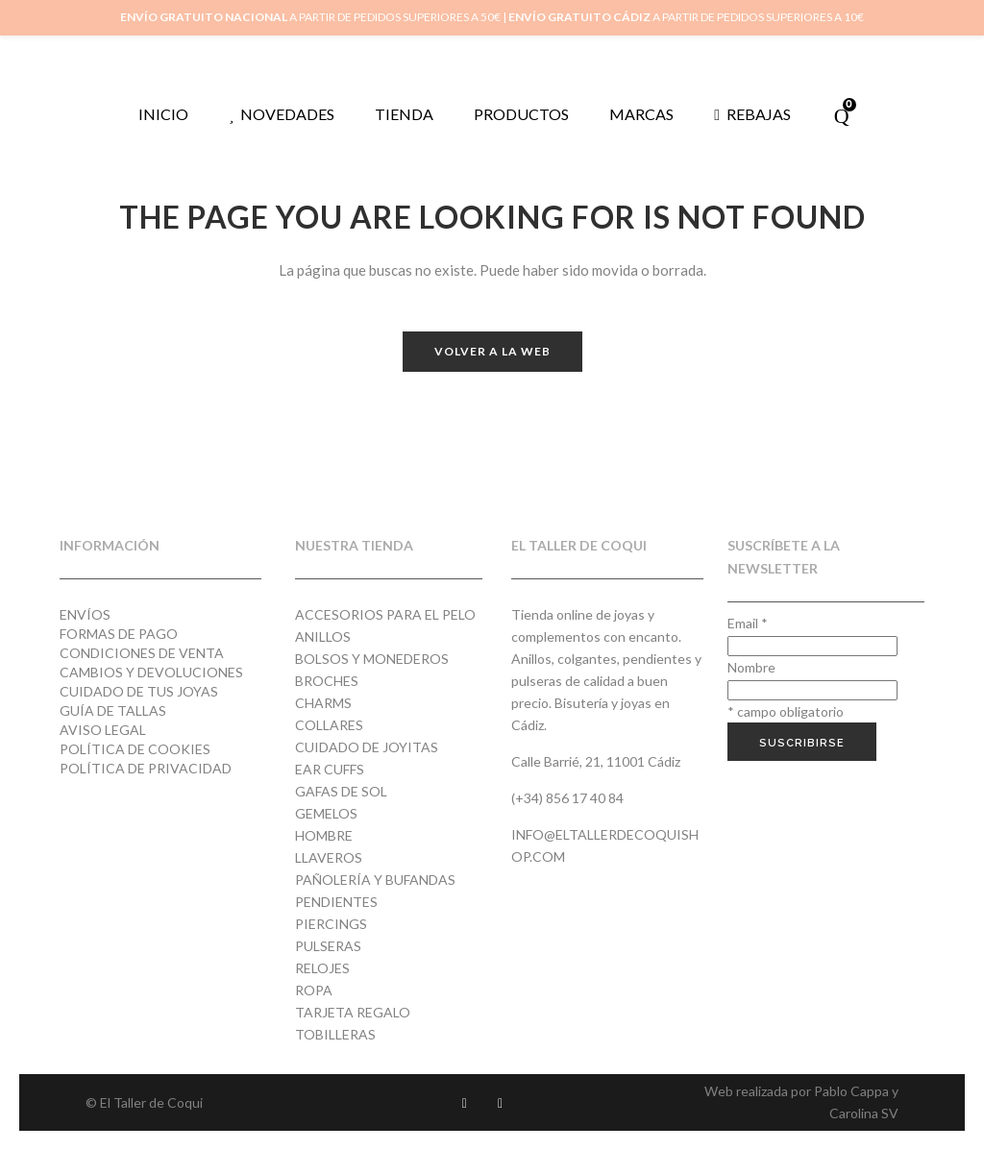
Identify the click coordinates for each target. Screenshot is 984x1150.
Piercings (331, 924)
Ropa (313, 990)
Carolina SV (863, 1113)
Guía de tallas (113, 710)
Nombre (751, 667)
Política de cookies (135, 748)
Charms (323, 703)
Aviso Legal (103, 729)
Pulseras (328, 946)
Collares (329, 725)
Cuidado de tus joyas (139, 691)
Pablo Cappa (851, 1091)
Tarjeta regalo (352, 1012)
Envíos (85, 614)
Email (747, 623)
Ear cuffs (329, 769)
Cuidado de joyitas (366, 747)
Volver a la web (492, 351)
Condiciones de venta (142, 652)
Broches (326, 681)
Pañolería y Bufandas (375, 879)
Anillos (323, 636)
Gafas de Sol (341, 791)
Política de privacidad (146, 768)
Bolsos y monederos (372, 658)
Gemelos (326, 813)
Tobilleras (335, 1034)
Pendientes (336, 901)
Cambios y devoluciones (151, 672)
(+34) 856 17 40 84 (567, 798)
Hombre (324, 835)
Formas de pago (119, 633)
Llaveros (328, 857)
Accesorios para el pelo (385, 614)
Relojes (322, 968)
